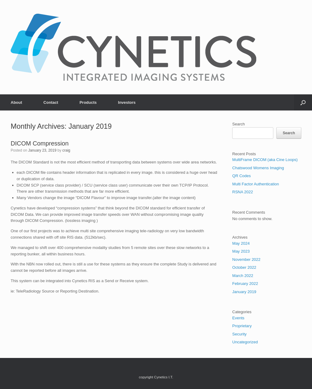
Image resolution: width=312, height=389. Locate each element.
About (16, 102)
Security (239, 334)
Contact (51, 102)
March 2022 (242, 275)
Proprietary (242, 326)
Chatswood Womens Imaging (258, 168)
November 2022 (246, 259)
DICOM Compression (40, 143)
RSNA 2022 (242, 192)
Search (238, 124)
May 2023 (241, 251)
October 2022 (244, 267)
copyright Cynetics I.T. (156, 377)
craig (66, 150)
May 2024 (241, 243)
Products (88, 102)
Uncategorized (245, 342)
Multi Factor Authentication (255, 184)
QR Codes (241, 175)
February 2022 (245, 283)
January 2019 (244, 291)
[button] (303, 102)
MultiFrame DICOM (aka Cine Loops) (265, 159)
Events (238, 318)
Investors (127, 102)
